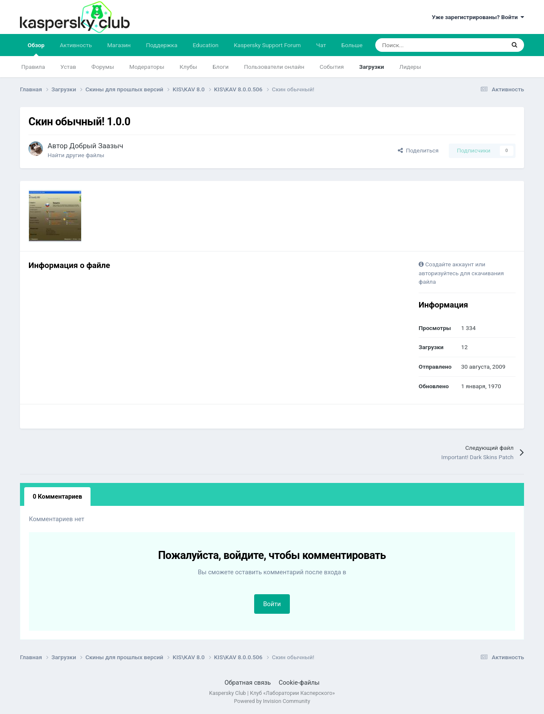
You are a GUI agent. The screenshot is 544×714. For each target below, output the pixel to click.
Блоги (220, 66)
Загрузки (371, 66)
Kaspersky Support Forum (267, 45)
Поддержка (162, 45)
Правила (33, 66)
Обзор (36, 49)
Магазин (118, 45)
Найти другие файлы (76, 155)
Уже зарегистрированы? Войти (478, 17)
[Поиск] (418, 45)
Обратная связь (247, 682)
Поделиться (418, 150)
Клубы (188, 66)
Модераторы (146, 66)
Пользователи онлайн (274, 66)
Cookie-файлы (299, 682)
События (332, 66)
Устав (68, 66)
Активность (76, 45)
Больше (352, 45)
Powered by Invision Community (272, 701)
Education (205, 45)
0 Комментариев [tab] (57, 496)
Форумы (102, 66)
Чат (321, 45)
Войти (272, 604)
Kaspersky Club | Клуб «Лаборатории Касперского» (272, 693)
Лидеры (410, 66)
